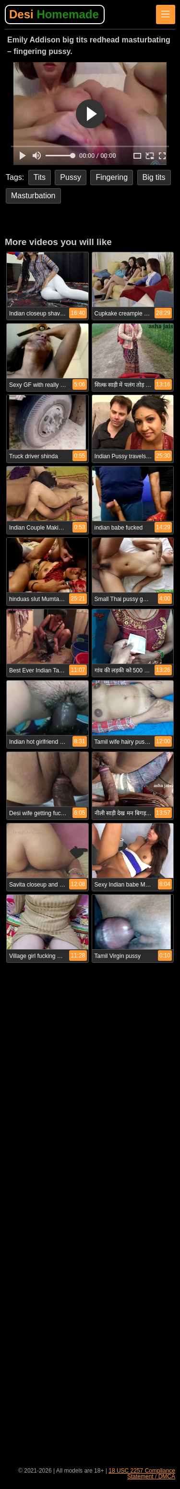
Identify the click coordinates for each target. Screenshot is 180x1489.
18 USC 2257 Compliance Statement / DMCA (141, 1473)
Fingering (112, 177)
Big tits (154, 177)
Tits (40, 177)
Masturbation (33, 195)
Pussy (70, 177)
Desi (54, 14)
